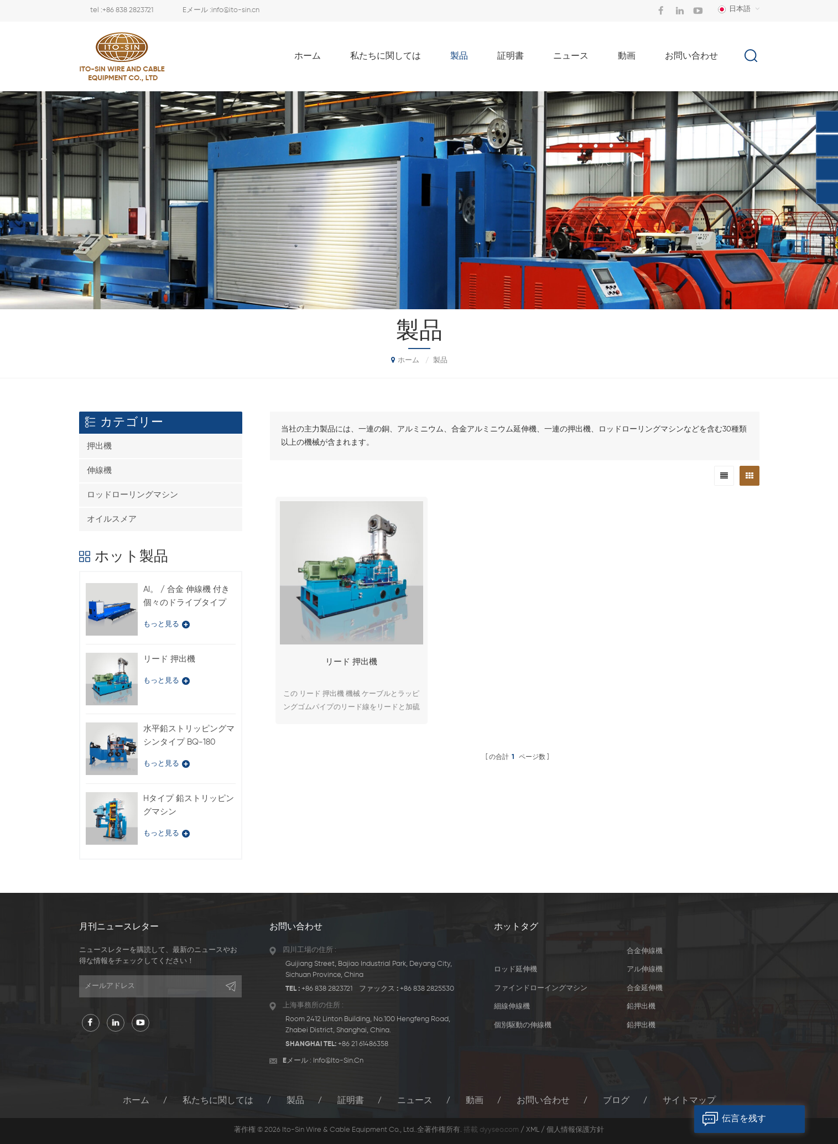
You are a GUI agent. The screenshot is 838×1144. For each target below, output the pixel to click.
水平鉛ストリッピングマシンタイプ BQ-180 (189, 735)
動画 (627, 56)
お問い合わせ (691, 56)
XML (532, 1129)
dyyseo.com (499, 1129)
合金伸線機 (645, 951)
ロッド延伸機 (515, 969)
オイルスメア (112, 519)
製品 (459, 56)
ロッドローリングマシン (132, 495)
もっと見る (166, 624)
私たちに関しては (385, 56)
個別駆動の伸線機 (522, 1025)
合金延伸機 (645, 988)
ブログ (616, 1100)
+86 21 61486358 (363, 1044)
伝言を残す (730, 1119)
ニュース (571, 56)
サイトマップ (689, 1100)
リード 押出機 (351, 662)
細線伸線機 (512, 1006)
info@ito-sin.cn (235, 10)
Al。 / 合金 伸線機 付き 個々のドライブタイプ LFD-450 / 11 (186, 597)
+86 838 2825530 (427, 988)
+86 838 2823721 (127, 10)
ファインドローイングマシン (540, 988)
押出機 (99, 446)
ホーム (307, 56)
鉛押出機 (641, 1006)
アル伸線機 (645, 969)
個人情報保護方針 (575, 1129)
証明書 (510, 56)
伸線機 (99, 470)
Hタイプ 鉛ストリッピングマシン (188, 805)
